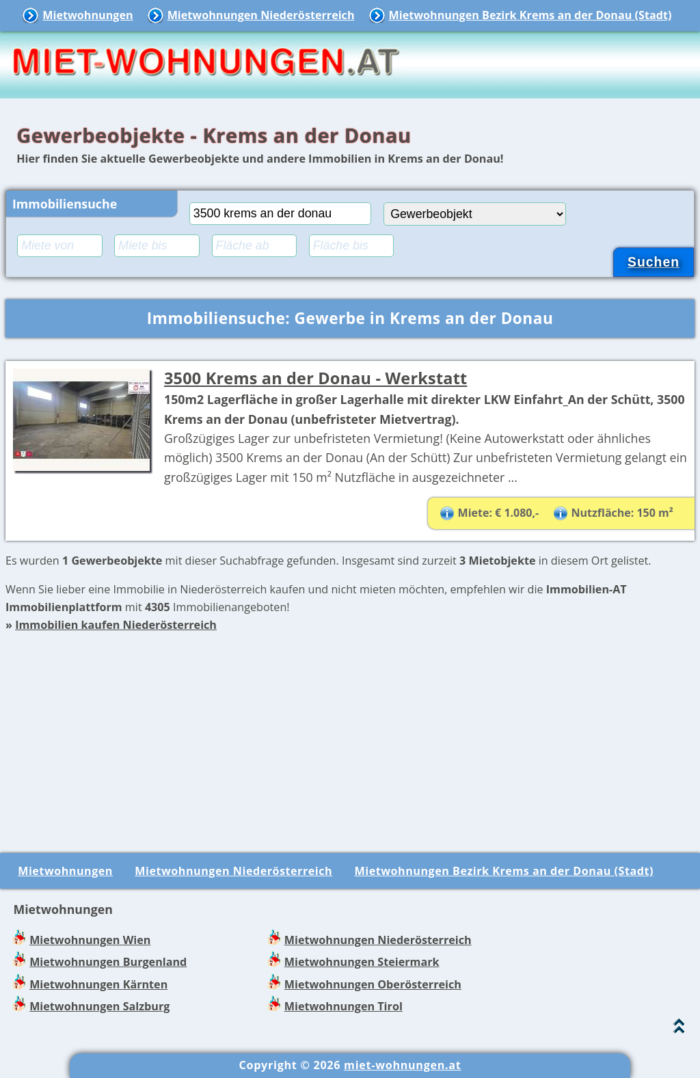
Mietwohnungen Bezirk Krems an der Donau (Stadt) (530, 15)
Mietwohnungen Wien (89, 939)
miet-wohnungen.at (402, 1065)
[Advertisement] (350, 730)
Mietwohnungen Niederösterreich (261, 15)
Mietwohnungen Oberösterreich (372, 984)
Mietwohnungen (87, 15)
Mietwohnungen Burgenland (108, 961)
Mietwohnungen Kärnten (98, 984)
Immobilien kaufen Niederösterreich (116, 624)
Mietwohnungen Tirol (343, 1006)
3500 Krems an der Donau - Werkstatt (315, 378)
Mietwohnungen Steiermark (362, 961)
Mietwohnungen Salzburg (99, 1006)
